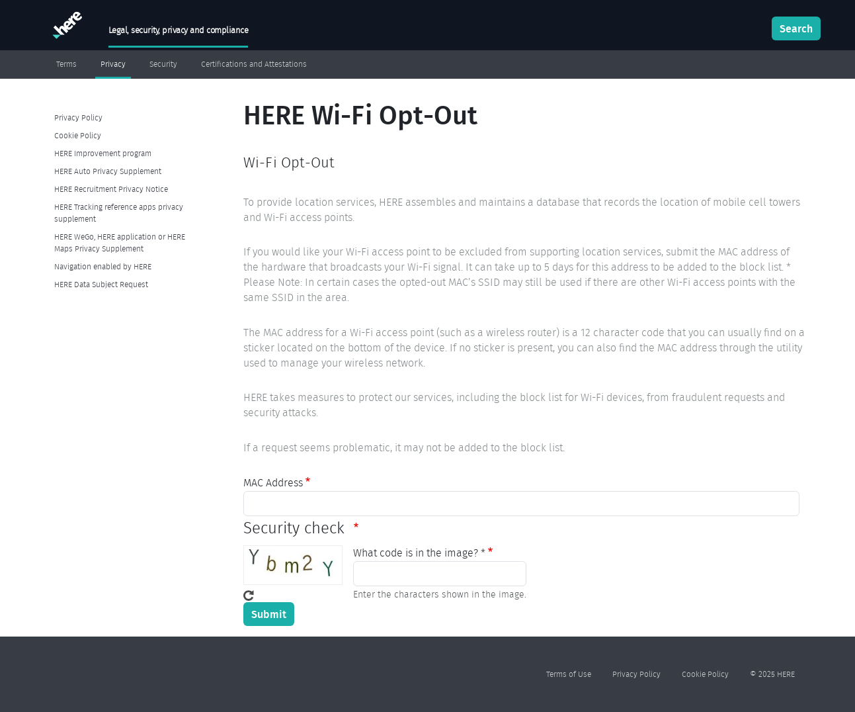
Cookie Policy (77, 135)
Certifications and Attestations (254, 64)
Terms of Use (568, 674)
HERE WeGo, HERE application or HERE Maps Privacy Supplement (119, 242)
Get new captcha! (248, 595)
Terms (66, 64)
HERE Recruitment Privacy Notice (111, 189)
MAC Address (273, 482)
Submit (268, 614)
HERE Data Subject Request (101, 284)
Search (796, 28)
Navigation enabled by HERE (102, 266)
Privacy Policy (78, 117)
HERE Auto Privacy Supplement (107, 171)
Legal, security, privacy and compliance (178, 30)
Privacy (113, 64)
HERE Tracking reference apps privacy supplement (118, 212)
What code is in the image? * (419, 552)
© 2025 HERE (772, 674)
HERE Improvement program (102, 153)
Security (163, 64)
